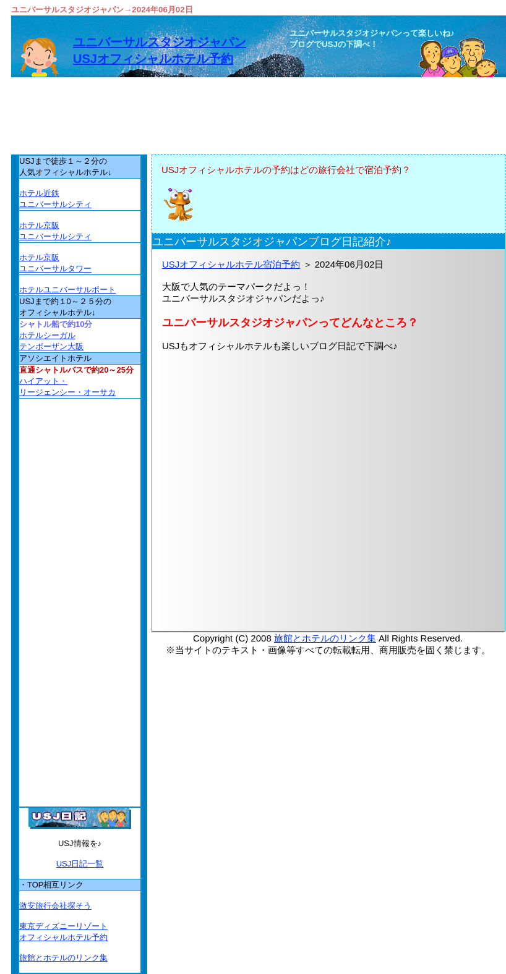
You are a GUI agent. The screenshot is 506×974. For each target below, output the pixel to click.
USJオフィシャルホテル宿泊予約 (231, 264)
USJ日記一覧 (80, 863)
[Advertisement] (328, 511)
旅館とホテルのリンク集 (325, 638)
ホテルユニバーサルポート (67, 289)
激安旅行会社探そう (55, 905)
